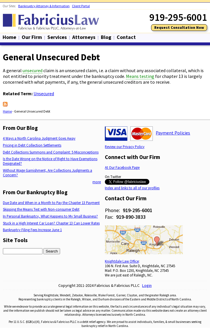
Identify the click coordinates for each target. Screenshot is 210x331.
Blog (106, 37)
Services (57, 37)
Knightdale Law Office (122, 261)
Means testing (140, 76)
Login (147, 285)
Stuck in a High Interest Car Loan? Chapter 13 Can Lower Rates (51, 223)
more (96, 181)
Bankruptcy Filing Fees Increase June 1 (32, 229)
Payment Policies (173, 133)
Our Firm (32, 37)
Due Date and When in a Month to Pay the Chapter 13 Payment (51, 202)
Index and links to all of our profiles (132, 188)
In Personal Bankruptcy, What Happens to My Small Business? (50, 216)
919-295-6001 (137, 210)
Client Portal (81, 6)
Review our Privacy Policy (124, 146)
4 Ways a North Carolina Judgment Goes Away (39, 138)
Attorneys (83, 37)
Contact (126, 37)
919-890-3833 (131, 217)
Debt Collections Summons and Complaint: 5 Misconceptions (51, 152)
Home (9, 37)
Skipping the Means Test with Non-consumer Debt (41, 209)
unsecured (32, 70)
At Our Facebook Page (122, 167)
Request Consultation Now (179, 27)
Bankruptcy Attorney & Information (44, 6)
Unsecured (44, 93)
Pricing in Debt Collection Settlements (32, 145)
